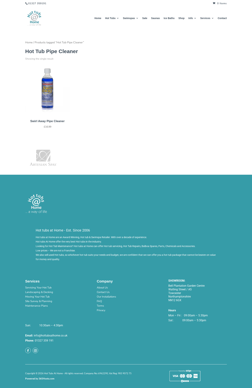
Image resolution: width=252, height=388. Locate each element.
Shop (181, 18)
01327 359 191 (44, 340)
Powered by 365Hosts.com (39, 378)
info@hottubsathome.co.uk (50, 335)
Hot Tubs (110, 18)
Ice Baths (169, 18)
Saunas (155, 18)
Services (205, 18)
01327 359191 (37, 3)
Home (97, 18)
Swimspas (129, 18)
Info (190, 18)
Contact (222, 18)
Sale (144, 18)
